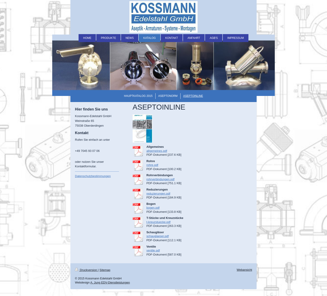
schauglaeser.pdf (157, 236)
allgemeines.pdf (156, 151)
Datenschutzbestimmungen (93, 176)
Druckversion (86, 270)
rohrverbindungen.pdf (160, 179)
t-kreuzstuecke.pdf (158, 222)
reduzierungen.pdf (158, 193)
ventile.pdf (153, 250)
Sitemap (104, 270)
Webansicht (244, 269)
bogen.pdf (153, 207)
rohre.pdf (152, 165)
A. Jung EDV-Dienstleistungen (110, 282)
